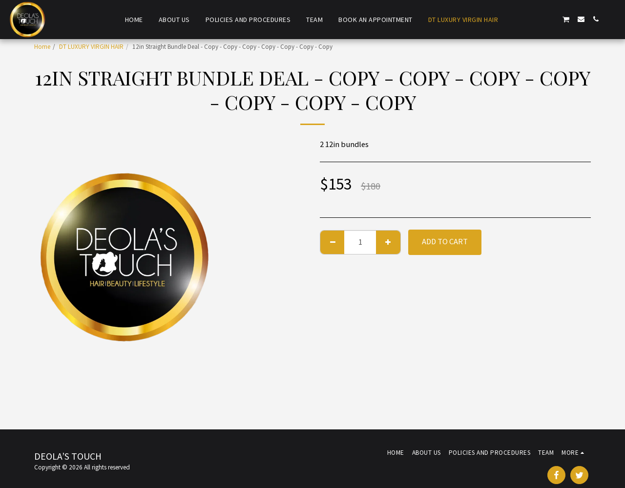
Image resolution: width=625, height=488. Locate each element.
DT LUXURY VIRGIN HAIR (91, 46)
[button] (522, 19)
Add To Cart (445, 241)
